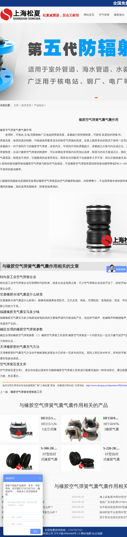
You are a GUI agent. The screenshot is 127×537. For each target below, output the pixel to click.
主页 (16, 105)
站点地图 (97, 533)
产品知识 (39, 105)
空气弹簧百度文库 (13, 364)
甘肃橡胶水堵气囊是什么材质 (21, 294)
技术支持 (26, 105)
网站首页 (89, 14)
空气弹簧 (104, 14)
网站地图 (86, 533)
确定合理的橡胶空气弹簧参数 (21, 329)
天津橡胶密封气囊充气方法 (19, 347)
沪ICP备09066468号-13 (67, 533)
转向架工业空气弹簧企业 (18, 277)
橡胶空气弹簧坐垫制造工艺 (26, 391)
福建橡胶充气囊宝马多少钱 (19, 312)
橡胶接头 (119, 14)
